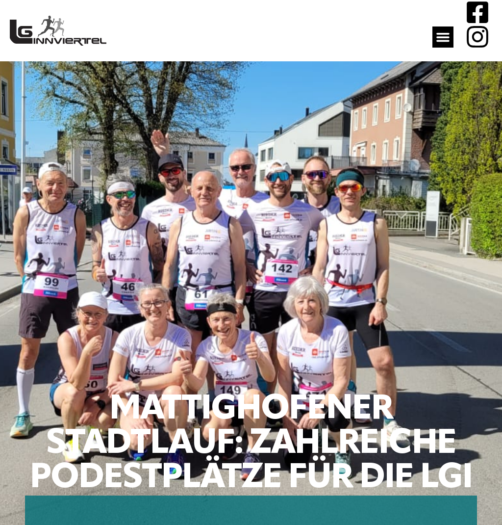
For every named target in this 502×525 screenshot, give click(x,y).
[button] (443, 37)
